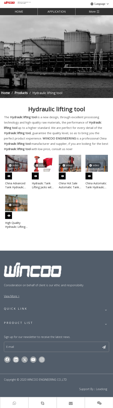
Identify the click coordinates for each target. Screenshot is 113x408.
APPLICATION (57, 11)
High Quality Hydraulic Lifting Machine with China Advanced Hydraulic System (16, 225)
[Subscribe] (104, 347)
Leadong (101, 389)
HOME (19, 11)
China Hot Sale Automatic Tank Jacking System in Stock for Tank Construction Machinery (70, 185)
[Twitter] (24, 359)
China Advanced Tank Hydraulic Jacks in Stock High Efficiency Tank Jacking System (15, 185)
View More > (11, 296)
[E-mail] (51, 347)
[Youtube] (33, 359)
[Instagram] (42, 359)
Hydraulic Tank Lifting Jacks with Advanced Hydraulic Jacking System (42, 185)
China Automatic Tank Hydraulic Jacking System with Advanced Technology (96, 185)
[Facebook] (7, 359)
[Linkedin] (16, 359)
